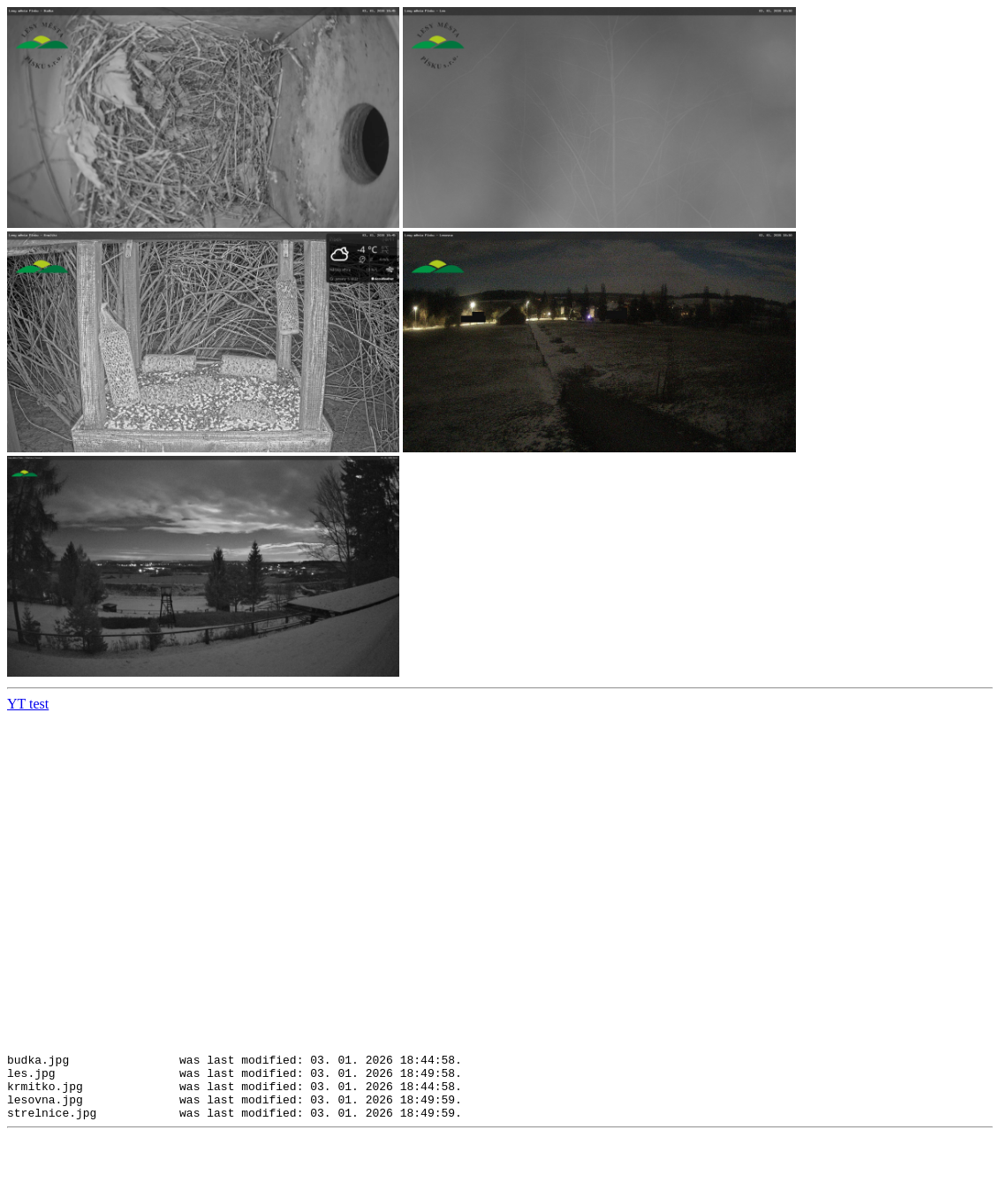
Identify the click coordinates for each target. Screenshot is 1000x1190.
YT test (28, 703)
